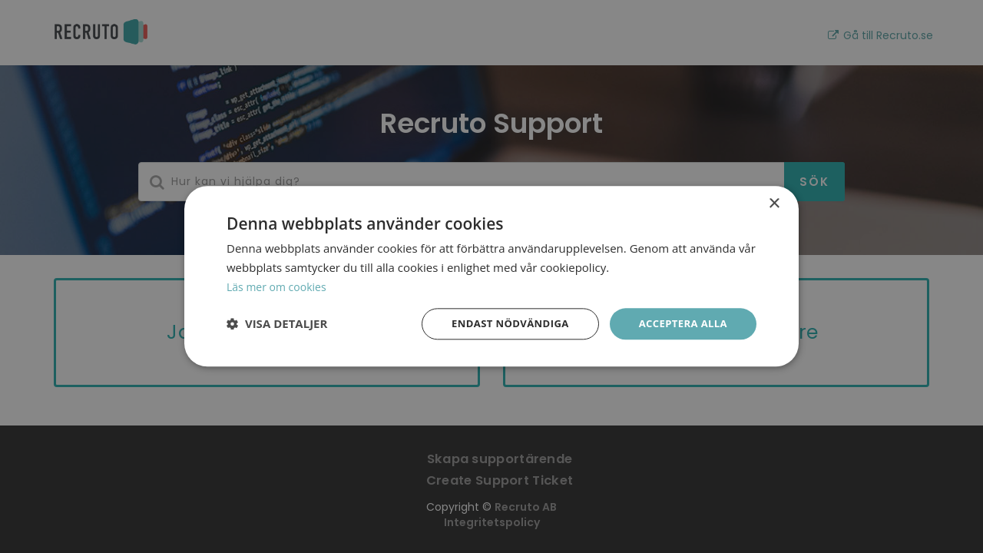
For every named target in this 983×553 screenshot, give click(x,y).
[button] (277, 324)
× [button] (773, 203)
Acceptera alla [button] (680, 323)
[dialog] (491, 276)
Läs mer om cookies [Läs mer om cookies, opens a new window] (280, 285)
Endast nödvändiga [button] (499, 323)
